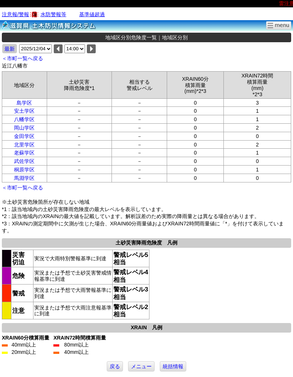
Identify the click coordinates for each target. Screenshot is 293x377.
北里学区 (24, 145)
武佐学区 (24, 161)
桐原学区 (24, 170)
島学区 (24, 103)
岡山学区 (24, 128)
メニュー (141, 366)
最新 (9, 49)
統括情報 (173, 366)
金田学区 (24, 136)
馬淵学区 (24, 178)
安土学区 (24, 111)
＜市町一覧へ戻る (22, 58)
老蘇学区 (24, 153)
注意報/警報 (15, 14)
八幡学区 (24, 119)
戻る (115, 366)
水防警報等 (53, 14)
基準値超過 (92, 14)
